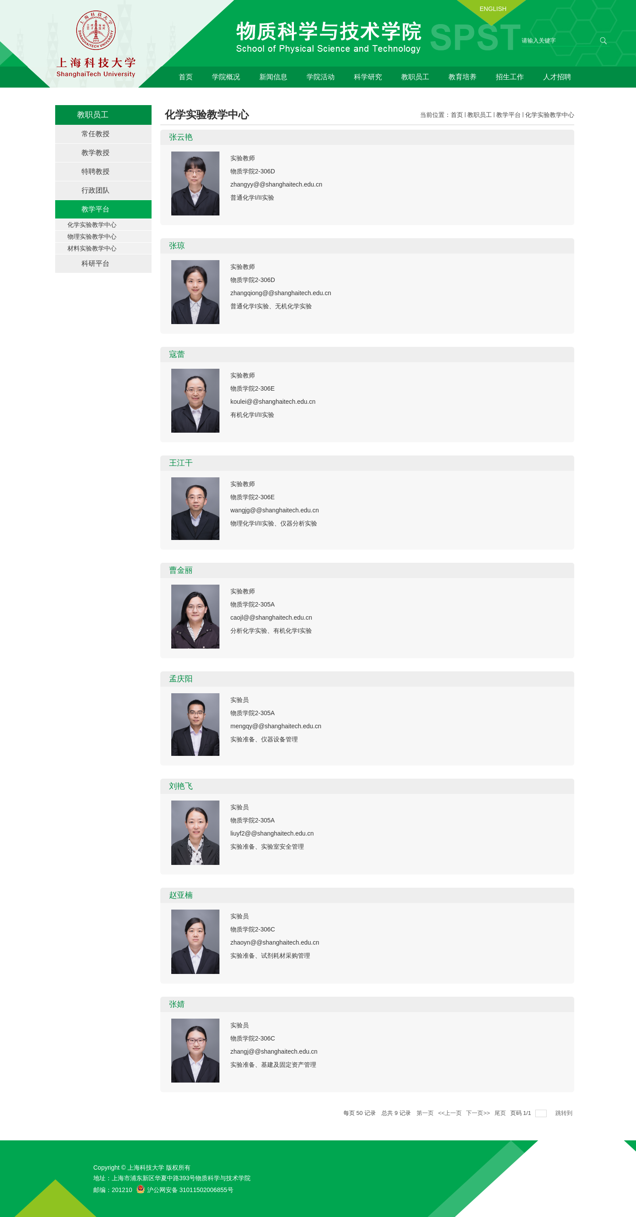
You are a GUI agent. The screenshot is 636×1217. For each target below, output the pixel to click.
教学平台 (508, 114)
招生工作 (510, 77)
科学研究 (368, 77)
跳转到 (564, 1113)
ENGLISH (493, 8)
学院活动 (321, 77)
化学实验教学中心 (549, 114)
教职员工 (415, 77)
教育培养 (463, 77)
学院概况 (226, 77)
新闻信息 (273, 77)
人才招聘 (557, 77)
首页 (186, 77)
